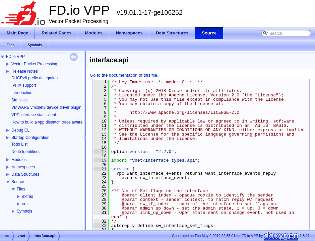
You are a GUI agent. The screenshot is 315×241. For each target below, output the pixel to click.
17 (100, 152)
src (24, 204)
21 (100, 169)
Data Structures (25, 174)
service (120, 169)
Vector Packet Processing (34, 64)
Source (17, 181)
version (138, 152)
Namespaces (23, 167)
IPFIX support (23, 85)
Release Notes (24, 71)
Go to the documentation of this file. (124, 75)
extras (27, 196)
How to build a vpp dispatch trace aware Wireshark (56, 122)
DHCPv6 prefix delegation (34, 78)
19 (100, 160)
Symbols (24, 211)
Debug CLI (20, 130)
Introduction (22, 92)
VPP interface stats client (33, 114)
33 (100, 226)
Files (21, 189)
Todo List (19, 144)
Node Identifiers (25, 151)
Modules (18, 159)
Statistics (19, 100)
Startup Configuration (30, 137)
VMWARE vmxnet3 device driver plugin (46, 107)
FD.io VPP (15, 56)
